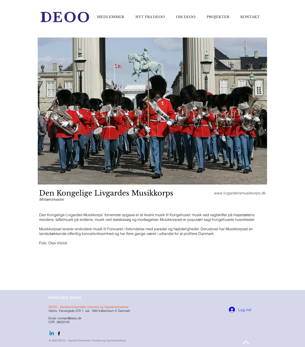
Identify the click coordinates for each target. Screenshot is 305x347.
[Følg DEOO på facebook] (59, 333)
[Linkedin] (51, 333)
